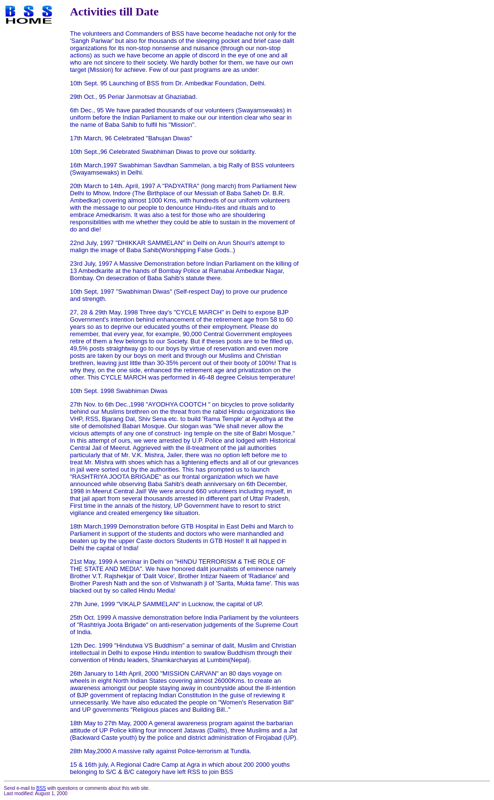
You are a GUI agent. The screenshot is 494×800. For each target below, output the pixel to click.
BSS (41, 788)
